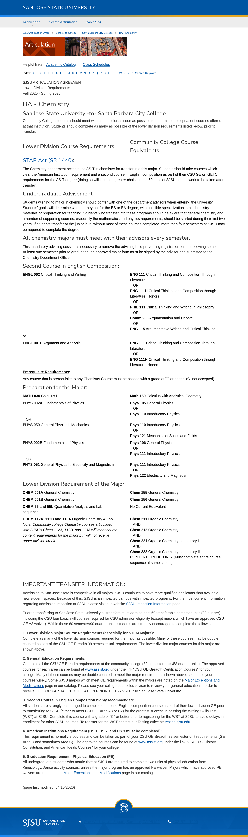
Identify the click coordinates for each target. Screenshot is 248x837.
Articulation (31, 22)
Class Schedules (96, 64)
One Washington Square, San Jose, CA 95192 (122, 821)
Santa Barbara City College (97, 33)
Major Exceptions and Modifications (92, 773)
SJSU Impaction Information (148, 604)
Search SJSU (93, 22)
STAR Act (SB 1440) (48, 160)
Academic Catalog (61, 64)
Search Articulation (63, 22)
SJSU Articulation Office (36, 33)
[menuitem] (32, 22)
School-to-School (66, 33)
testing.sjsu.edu (177, 722)
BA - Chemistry (127, 33)
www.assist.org (97, 669)
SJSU (59, 7)
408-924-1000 (185, 821)
